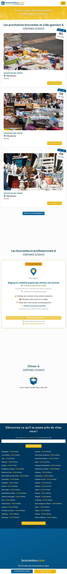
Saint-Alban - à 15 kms (11, 490)
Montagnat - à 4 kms (10, 451)
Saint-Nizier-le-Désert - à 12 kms (47, 469)
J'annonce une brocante (45, 571)
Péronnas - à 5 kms (10, 462)
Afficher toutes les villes (34, 523)
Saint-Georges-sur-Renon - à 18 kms (48, 503)
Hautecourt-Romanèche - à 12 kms (48, 465)
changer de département (31, 437)
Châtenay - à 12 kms (43, 472)
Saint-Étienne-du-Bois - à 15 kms (14, 493)
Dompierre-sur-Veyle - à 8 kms (13, 469)
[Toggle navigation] (63, 3)
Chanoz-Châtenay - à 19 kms (46, 517)
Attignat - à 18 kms (43, 496)
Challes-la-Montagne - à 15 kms (13, 496)
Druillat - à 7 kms (9, 465)
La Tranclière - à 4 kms (11, 455)
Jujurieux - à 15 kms (43, 483)
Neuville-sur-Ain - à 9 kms (12, 472)
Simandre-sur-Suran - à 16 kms (13, 510)
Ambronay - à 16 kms (10, 514)
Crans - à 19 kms (42, 507)
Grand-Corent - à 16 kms (11, 503)
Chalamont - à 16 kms (10, 517)
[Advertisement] (33, 230)
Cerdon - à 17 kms (42, 490)
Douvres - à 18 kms (43, 493)
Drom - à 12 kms (42, 462)
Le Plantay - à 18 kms (43, 500)
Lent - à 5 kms (8, 458)
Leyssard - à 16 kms (10, 507)
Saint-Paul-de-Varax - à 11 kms (46, 458)
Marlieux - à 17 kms (43, 486)
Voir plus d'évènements (33, 213)
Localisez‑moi (33, 446)
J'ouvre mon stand (22, 571)
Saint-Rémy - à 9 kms (10, 479)
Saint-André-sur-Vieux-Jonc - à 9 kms (15, 476)
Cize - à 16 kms (8, 500)
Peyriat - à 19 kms (42, 510)
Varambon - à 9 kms (10, 483)
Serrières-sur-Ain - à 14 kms (45, 479)
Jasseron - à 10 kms (43, 451)
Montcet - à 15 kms (10, 486)
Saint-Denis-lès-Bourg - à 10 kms (47, 455)
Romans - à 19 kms (43, 514)
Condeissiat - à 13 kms (44, 476)
